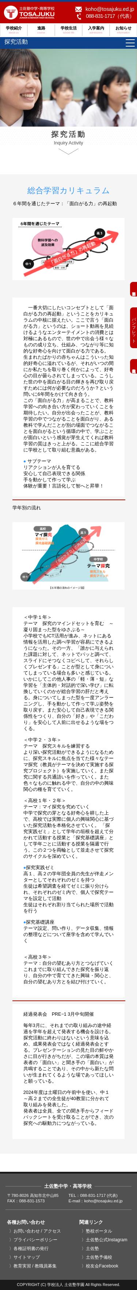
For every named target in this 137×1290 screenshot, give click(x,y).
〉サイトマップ (24, 1257)
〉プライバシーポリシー (33, 1239)
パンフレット (134, 328)
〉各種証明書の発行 (29, 1248)
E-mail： (96, 1201)
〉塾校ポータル (96, 1231)
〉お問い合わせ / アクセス (35, 1231)
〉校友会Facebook (99, 1266)
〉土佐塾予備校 (96, 1257)
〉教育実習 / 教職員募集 (33, 1266)
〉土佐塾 (90, 1248)
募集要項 (133, 289)
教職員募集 (133, 366)
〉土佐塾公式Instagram (104, 1239)
